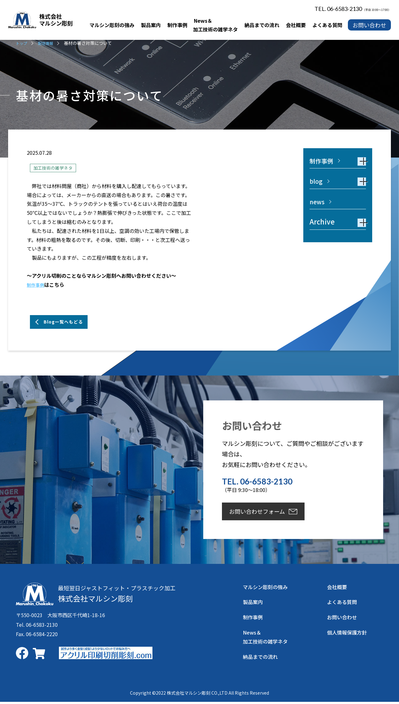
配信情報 (48, 43)
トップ (22, 43)
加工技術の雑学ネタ (55, 168)
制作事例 (37, 285)
